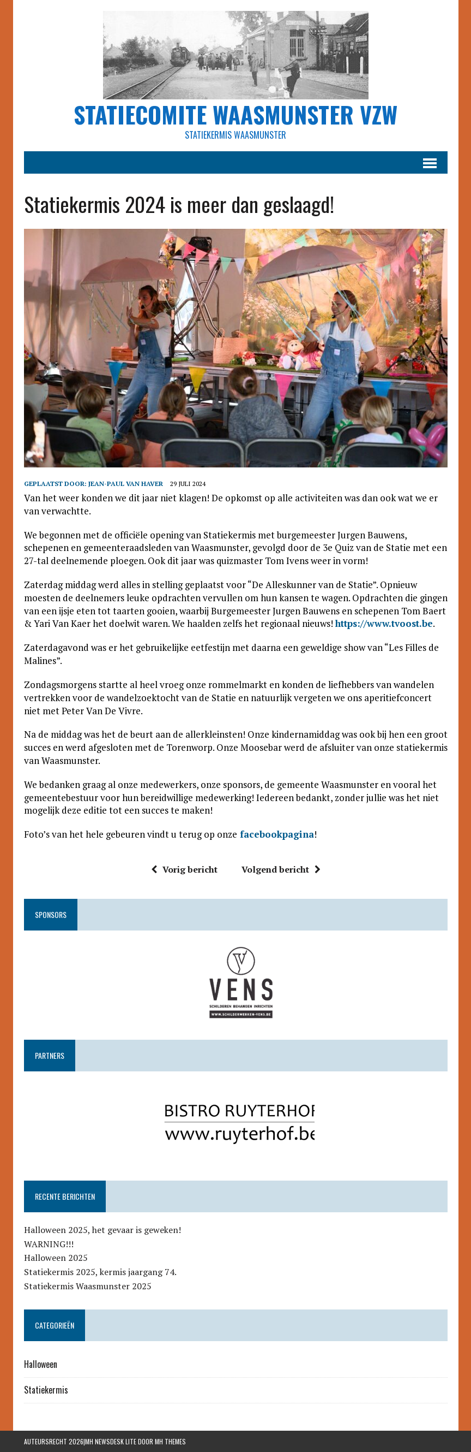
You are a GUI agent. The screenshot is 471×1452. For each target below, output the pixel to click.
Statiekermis (46, 1389)
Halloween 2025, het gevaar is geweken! (102, 1230)
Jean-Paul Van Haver (125, 483)
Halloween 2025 (56, 1258)
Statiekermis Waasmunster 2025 (88, 1286)
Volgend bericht (281, 869)
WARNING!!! (49, 1244)
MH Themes (170, 1441)
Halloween (40, 1364)
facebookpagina (275, 834)
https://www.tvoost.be (384, 623)
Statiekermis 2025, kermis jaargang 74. (100, 1272)
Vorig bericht (184, 869)
